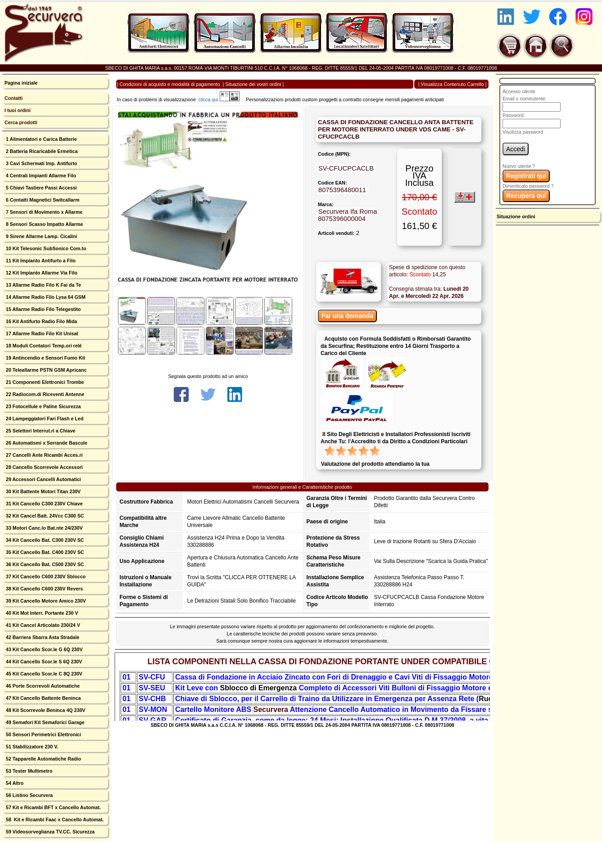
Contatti (14, 98)
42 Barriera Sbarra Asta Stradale (42, 637)
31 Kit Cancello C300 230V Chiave (44, 503)
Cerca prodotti (21, 122)
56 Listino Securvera (29, 795)
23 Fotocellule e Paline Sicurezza (43, 406)
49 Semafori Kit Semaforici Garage (45, 722)
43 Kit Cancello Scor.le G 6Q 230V (44, 649)
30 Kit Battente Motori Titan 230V (43, 491)
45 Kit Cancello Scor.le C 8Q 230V (43, 673)
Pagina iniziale (21, 83)
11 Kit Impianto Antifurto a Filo (40, 260)
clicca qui (213, 99)
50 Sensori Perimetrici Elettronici (43, 734)
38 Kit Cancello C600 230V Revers (44, 588)
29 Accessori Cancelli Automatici (43, 479)
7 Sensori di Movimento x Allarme (43, 212)
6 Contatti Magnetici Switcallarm (42, 200)
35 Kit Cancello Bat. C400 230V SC (44, 552)
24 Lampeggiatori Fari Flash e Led (44, 418)
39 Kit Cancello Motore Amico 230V (45, 600)
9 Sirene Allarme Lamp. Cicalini (41, 236)
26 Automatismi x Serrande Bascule (46, 443)
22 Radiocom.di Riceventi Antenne (44, 394)
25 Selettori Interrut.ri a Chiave (40, 430)
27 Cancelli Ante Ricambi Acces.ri (43, 455)
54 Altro (14, 783)
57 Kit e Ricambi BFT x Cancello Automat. (53, 807)
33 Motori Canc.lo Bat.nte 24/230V (44, 528)
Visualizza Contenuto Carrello (452, 84)
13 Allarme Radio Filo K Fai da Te (43, 285)
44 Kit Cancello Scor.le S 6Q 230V (43, 661)
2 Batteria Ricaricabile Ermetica (41, 151)
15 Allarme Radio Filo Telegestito (43, 309)
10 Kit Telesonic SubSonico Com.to (45, 248)
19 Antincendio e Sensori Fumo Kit (45, 357)
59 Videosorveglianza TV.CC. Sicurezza (50, 831)
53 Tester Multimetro (28, 771)
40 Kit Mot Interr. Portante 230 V (41, 613)
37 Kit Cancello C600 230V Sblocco (45, 576)
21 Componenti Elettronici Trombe (44, 382)
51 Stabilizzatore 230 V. (31, 746)
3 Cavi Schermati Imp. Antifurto (41, 163)
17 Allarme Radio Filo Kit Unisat (41, 333)
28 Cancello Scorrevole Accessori (44, 467)
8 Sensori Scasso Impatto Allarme (44, 224)
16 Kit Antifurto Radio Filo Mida (41, 321)
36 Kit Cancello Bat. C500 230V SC (44, 564)
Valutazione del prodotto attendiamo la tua (375, 464)
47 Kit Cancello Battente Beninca (43, 698)
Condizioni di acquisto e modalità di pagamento (169, 84)
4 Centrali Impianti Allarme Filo (40, 175)
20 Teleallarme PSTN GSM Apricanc (45, 370)
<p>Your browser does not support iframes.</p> (302, 686)
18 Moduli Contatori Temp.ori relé (43, 345)
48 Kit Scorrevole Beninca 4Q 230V (45, 710)
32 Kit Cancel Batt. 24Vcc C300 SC (44, 515)
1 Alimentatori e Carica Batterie (41, 139)
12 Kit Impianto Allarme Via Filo (41, 272)
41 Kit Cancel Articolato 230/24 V (42, 625)
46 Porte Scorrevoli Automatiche (42, 686)
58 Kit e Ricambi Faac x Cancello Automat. (54, 819)
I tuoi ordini (18, 110)
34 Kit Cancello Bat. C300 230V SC (44, 540)
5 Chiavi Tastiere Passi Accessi (41, 187)
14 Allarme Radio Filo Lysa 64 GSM (45, 297)
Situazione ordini (516, 216)
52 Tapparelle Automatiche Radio (43, 758)
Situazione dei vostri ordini (253, 84)
